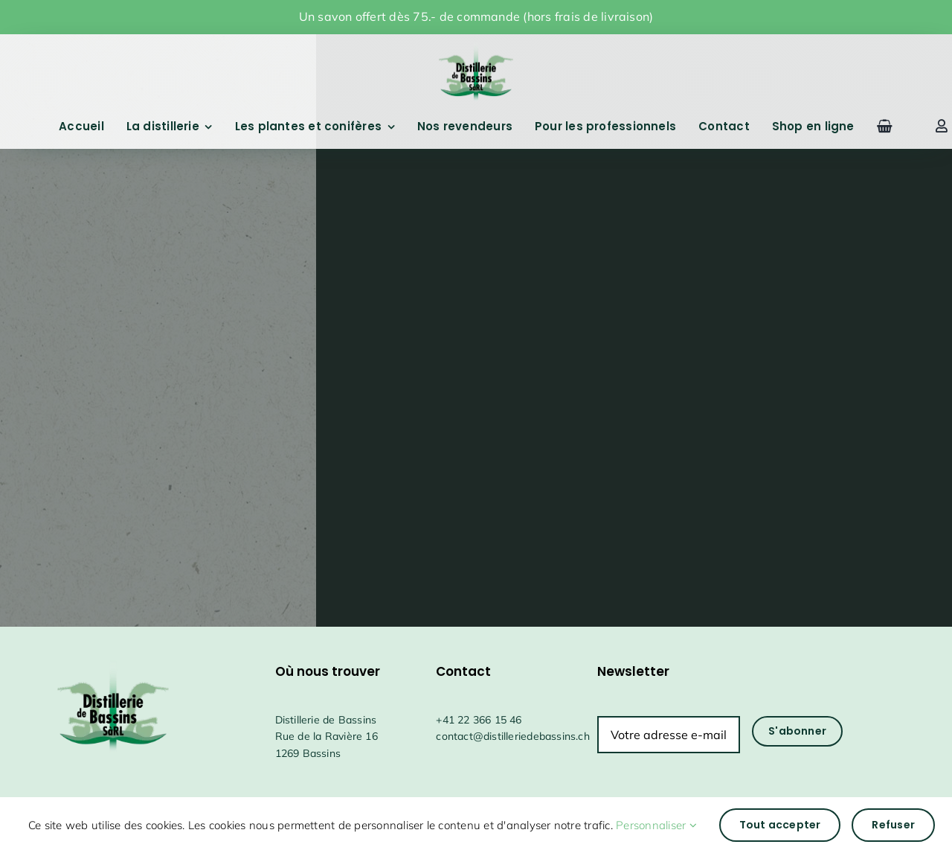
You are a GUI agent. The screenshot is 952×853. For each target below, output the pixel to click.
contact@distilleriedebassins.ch (513, 736)
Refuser (893, 824)
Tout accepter (780, 824)
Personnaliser (656, 825)
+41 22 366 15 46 (478, 719)
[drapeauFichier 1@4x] (476, 43)
